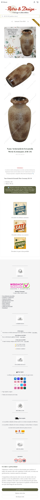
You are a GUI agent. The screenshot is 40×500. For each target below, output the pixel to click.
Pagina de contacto (6, 299)
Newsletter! (5, 307)
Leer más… (23, 337)
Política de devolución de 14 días (9, 394)
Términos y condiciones (8, 297)
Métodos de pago (6, 302)
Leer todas (19, 344)
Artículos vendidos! (20, 348)
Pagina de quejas (6, 304)
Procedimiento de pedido (8, 296)
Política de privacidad (7, 306)
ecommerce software (30, 494)
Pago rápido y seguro (7, 391)
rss (25, 494)
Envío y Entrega (6, 303)
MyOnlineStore (20, 497)
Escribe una (19, 345)
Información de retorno (8, 300)
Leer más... (34, 332)
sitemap (22, 494)
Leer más (26, 341)
